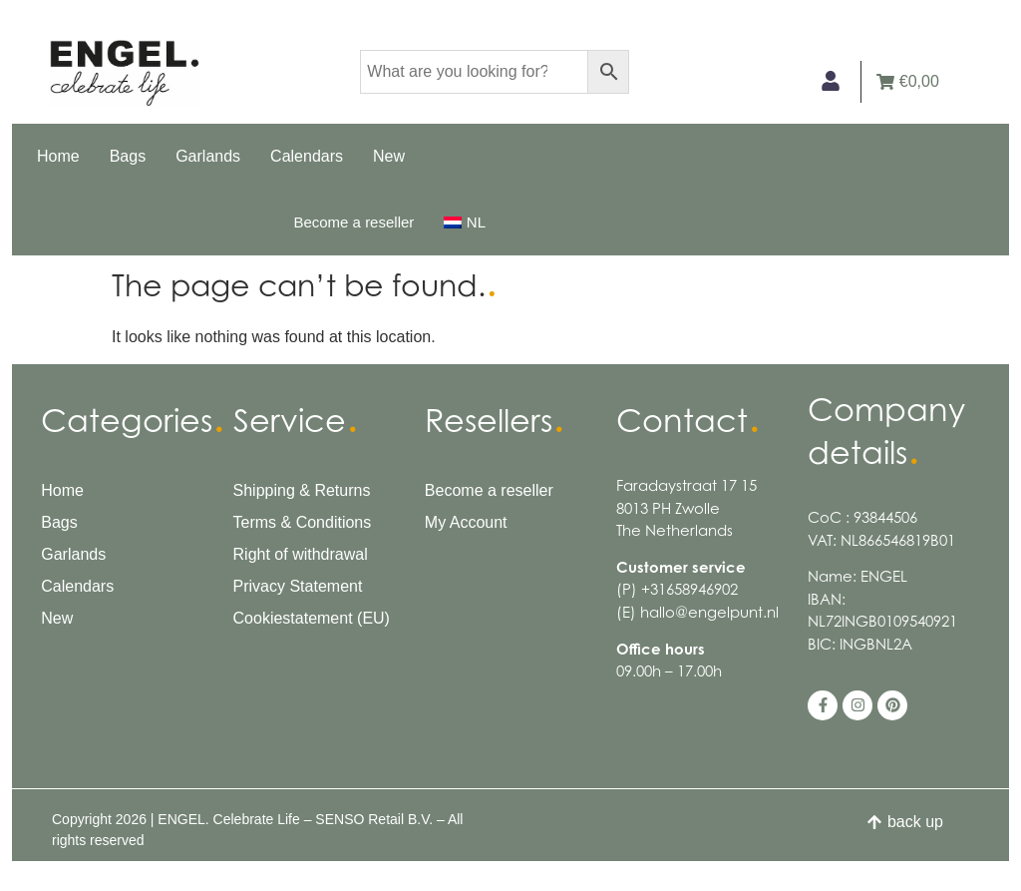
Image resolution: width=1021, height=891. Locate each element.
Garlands (207, 156)
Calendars (306, 156)
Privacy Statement (298, 586)
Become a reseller (353, 222)
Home (58, 156)
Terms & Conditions (302, 522)
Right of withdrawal (300, 554)
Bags (128, 156)
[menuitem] (465, 222)
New (389, 156)
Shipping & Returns (302, 490)
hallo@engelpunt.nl (709, 612)
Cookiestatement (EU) (311, 618)
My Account (466, 522)
